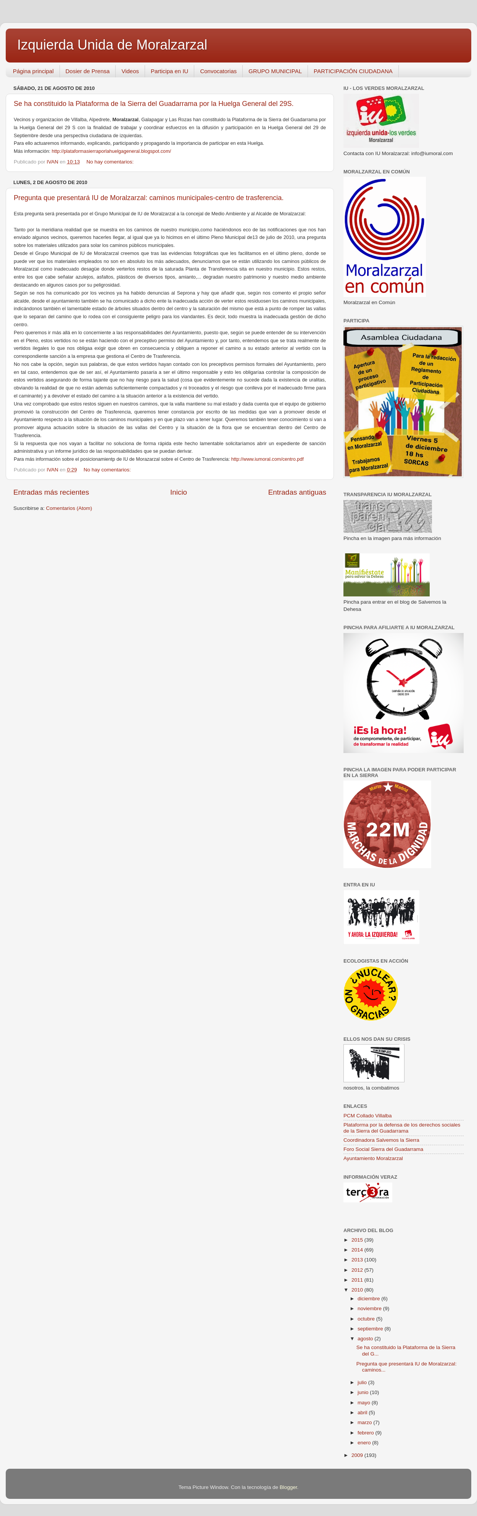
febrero (366, 1433)
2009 (357, 1455)
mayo (365, 1402)
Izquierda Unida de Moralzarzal (112, 45)
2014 (357, 1250)
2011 (357, 1280)
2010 (357, 1290)
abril (363, 1412)
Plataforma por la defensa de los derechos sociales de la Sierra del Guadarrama (401, 1128)
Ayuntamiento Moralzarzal (373, 1158)
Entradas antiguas (297, 492)
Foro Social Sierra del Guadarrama (383, 1149)
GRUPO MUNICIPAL (275, 71)
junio (364, 1392)
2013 (357, 1260)
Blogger (288, 1487)
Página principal (33, 71)
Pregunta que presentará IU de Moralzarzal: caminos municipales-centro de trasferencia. (149, 198)
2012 (357, 1270)
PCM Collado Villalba (367, 1116)
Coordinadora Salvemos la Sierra (381, 1140)
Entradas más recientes (51, 492)
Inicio (178, 492)
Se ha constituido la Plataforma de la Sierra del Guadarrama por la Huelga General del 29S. (153, 103)
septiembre (371, 1329)
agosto (366, 1338)
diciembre (369, 1298)
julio (363, 1382)
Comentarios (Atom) (69, 508)
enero (365, 1442)
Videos (130, 71)
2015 (357, 1240)
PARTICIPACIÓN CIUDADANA (353, 71)
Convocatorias (218, 71)
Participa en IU (169, 71)
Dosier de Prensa (88, 71)
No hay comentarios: (110, 162)
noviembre (370, 1308)
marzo (365, 1422)
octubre (367, 1319)
